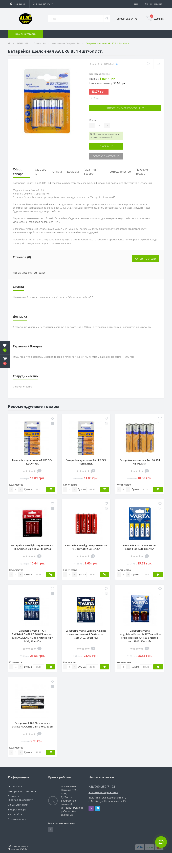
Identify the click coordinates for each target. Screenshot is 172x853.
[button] (18, 4)
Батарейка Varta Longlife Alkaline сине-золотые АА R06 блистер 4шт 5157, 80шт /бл (86, 634)
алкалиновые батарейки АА (66, 43)
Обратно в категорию (106, 156)
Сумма (28, 489)
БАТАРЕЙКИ (22, 43)
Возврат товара (17, 809)
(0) (116, 63)
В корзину (106, 146)
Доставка (73, 171)
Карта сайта (15, 814)
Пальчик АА (40, 43)
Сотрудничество (120, 171)
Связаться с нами (18, 804)
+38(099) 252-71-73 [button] (102, 787)
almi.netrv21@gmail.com (103, 792)
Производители (17, 819)
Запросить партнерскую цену (125, 108)
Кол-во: (93, 120)
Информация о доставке (22, 791)
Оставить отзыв (145, 258)
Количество (16, 484)
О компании (15, 786)
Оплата (57, 171)
